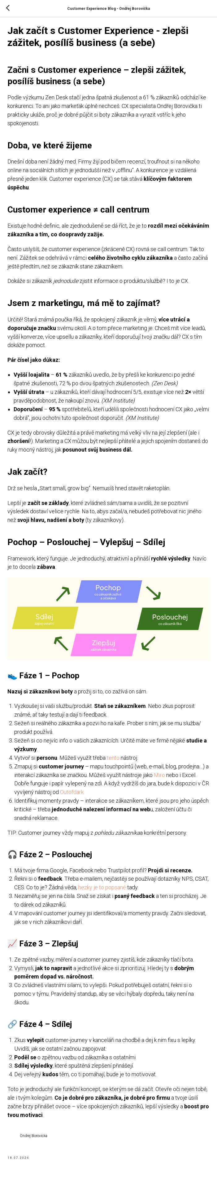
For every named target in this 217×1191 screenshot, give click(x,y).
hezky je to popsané (119, 890)
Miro (165, 778)
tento (115, 761)
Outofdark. (83, 795)
